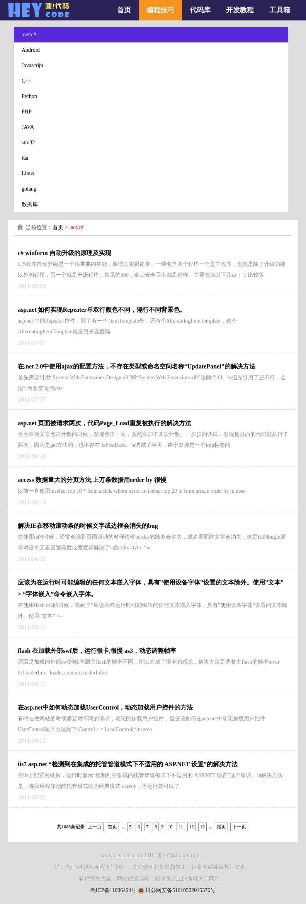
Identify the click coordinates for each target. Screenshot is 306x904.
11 (180, 827)
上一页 (95, 827)
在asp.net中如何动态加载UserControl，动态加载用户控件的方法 (105, 707)
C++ (26, 81)
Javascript (32, 65)
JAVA (28, 127)
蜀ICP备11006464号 (113, 890)
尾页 (221, 827)
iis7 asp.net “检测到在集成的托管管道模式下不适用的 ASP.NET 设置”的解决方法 (128, 764)
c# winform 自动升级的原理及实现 (64, 253)
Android (31, 50)
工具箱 (279, 10)
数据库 (30, 204)
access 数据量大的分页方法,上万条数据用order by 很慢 (92, 480)
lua (25, 158)
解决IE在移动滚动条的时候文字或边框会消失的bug (88, 525)
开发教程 (240, 10)
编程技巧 (160, 10)
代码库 (200, 10)
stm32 (28, 142)
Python (29, 96)
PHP (27, 112)
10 (170, 827)
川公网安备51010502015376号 (180, 890)
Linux (28, 173)
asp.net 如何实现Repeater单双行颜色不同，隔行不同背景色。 (102, 309)
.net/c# (29, 34)
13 (202, 827)
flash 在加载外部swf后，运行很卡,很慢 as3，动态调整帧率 (97, 650)
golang (29, 189)
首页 (124, 10)
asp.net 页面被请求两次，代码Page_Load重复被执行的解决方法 (104, 423)
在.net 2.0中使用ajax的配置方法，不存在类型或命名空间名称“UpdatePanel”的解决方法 (136, 366)
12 (191, 827)
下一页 (239, 827)
